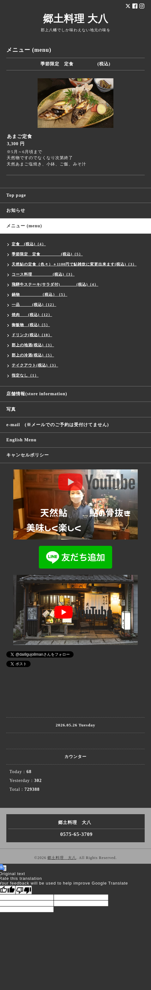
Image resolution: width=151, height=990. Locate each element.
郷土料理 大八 (75, 18)
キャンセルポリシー (27, 455)
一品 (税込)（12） (34, 304)
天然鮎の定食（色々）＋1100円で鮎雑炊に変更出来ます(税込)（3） (74, 264)
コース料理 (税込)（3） (43, 274)
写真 (11, 409)
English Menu (21, 440)
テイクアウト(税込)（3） (35, 365)
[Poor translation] (23, 890)
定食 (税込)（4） (29, 244)
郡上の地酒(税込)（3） (33, 345)
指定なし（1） (25, 375)
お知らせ (15, 210)
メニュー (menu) (24, 226)
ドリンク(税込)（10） (32, 335)
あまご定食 (19, 136)
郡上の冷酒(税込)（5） (33, 355)
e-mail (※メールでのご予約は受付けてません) (57, 424)
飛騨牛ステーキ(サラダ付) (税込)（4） (55, 284)
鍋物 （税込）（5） (39, 294)
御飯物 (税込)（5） (31, 325)
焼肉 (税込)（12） (32, 315)
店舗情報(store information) (36, 393)
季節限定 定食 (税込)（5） (47, 254)
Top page (16, 195)
